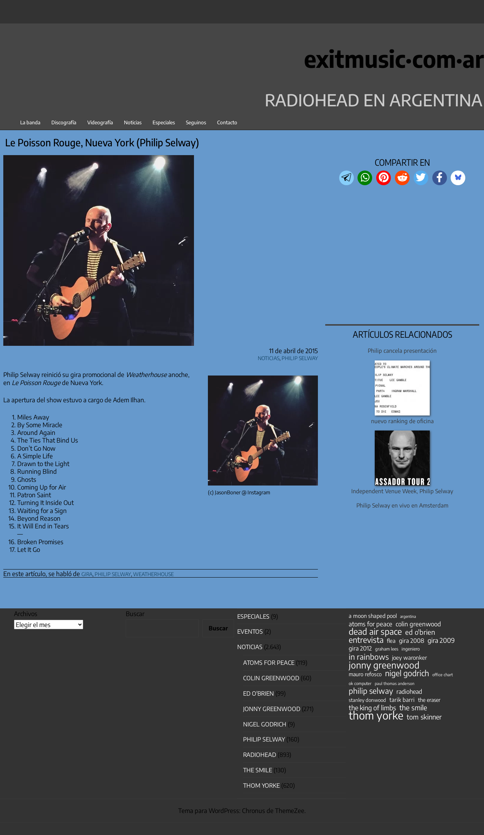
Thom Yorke (261, 785)
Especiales (164, 122)
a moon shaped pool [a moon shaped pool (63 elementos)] (373, 615)
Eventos (250, 631)
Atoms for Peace (268, 662)
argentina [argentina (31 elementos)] (408, 616)
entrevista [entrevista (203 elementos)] (366, 640)
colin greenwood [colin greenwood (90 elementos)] (418, 624)
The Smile (257, 770)
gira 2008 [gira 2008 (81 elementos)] (411, 640)
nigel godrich (264, 724)
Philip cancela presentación (402, 350)
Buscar (135, 613)
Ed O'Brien (258, 693)
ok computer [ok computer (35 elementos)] (360, 683)
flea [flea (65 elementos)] (391, 640)
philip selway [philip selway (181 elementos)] (371, 691)
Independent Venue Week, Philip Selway (402, 490)
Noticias (133, 122)
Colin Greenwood (271, 678)
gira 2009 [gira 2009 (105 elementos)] (441, 640)
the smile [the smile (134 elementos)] (413, 707)
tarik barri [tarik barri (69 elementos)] (402, 699)
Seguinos (196, 122)
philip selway (113, 573)
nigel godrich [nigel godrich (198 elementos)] (407, 673)
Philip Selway (300, 357)
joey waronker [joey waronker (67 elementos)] (409, 657)
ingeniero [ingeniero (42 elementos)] (411, 649)
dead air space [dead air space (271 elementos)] (375, 631)
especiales (253, 616)
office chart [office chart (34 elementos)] (442, 674)
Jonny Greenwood (271, 709)
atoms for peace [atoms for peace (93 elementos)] (370, 623)
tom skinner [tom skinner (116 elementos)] (424, 717)
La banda (30, 122)
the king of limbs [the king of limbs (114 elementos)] (372, 707)
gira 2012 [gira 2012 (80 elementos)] (360, 648)
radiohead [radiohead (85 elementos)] (409, 691)
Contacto (227, 122)
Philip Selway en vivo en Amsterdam (402, 505)
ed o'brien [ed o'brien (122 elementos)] (420, 632)
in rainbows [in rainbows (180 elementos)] (369, 656)
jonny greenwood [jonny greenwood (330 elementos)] (384, 665)
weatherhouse (153, 573)
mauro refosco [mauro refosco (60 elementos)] (365, 674)
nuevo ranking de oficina (402, 420)
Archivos (25, 613)
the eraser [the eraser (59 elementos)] (429, 699)
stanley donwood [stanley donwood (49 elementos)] (367, 700)
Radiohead (259, 754)
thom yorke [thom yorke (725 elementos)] (376, 715)
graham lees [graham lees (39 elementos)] (386, 649)
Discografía (63, 122)
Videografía (100, 122)
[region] (402, 255)
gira (86, 573)
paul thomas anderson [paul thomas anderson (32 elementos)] (394, 683)
